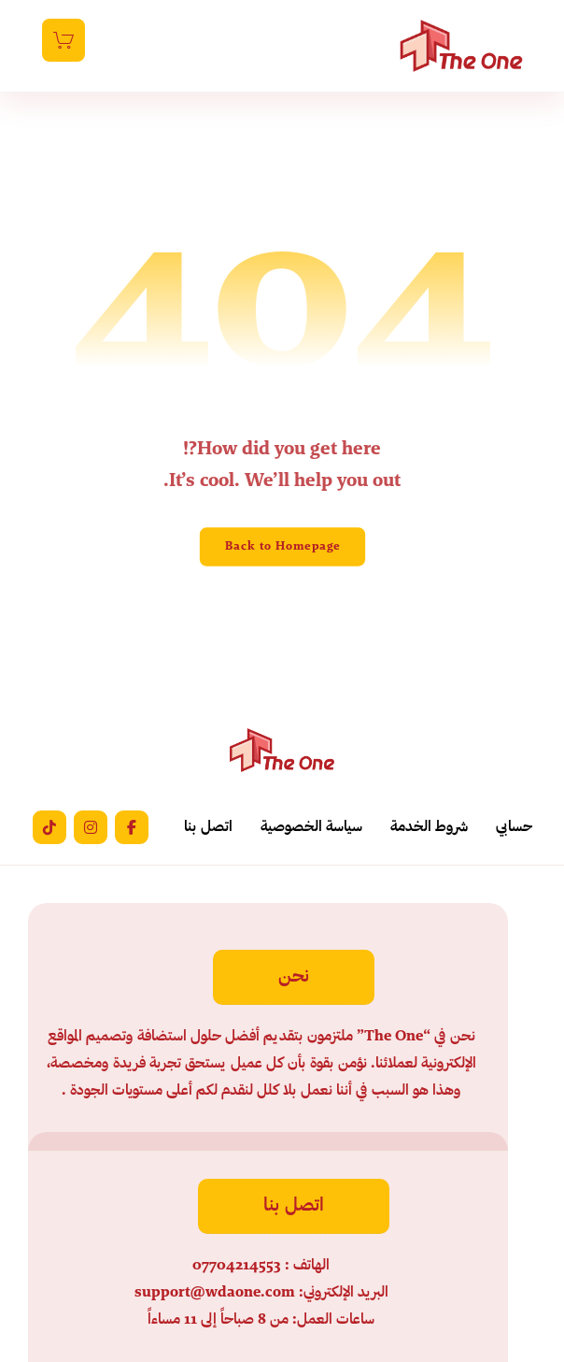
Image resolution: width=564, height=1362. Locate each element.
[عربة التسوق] (63, 40)
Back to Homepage (281, 546)
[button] (131, 827)
